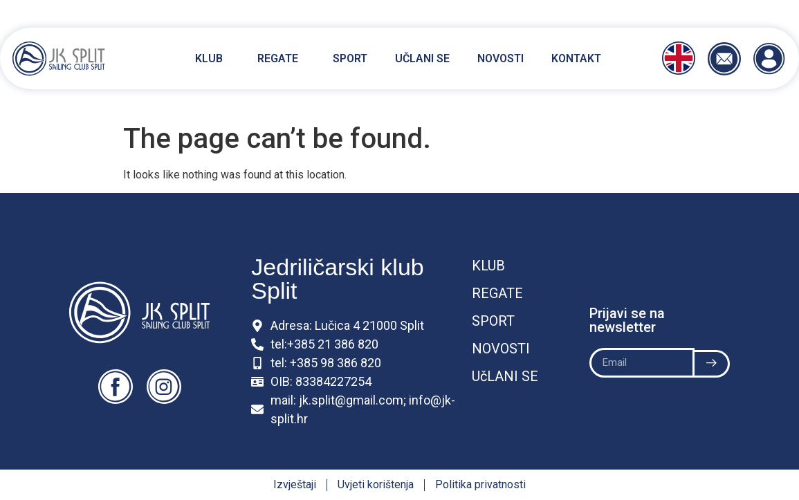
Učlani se (422, 58)
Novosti (500, 58)
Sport (350, 58)
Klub (212, 59)
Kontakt (576, 58)
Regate (281, 59)
